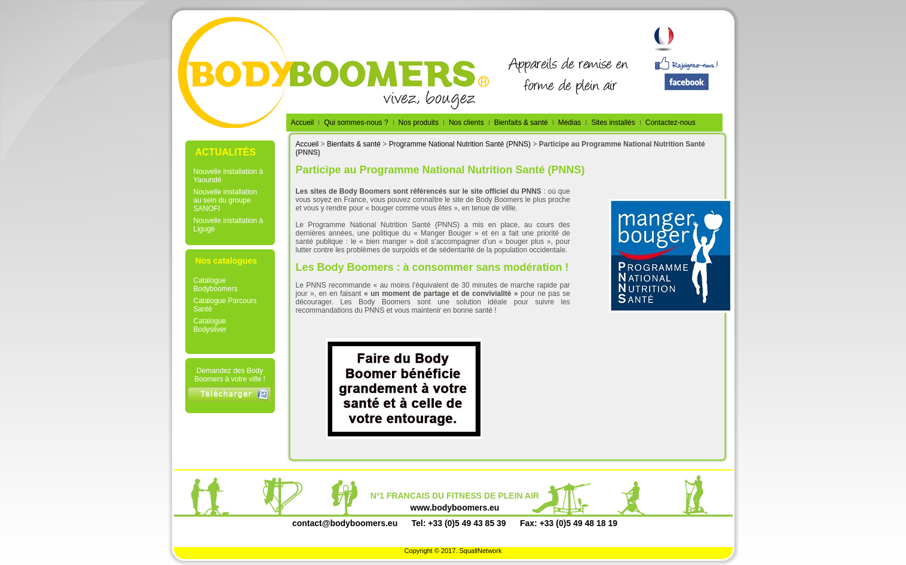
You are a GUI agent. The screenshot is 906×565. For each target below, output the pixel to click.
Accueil (307, 144)
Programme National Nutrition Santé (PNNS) (460, 144)
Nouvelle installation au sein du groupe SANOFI (226, 200)
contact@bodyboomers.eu (344, 523)
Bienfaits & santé (354, 144)
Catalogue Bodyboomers (216, 284)
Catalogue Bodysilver (210, 325)
